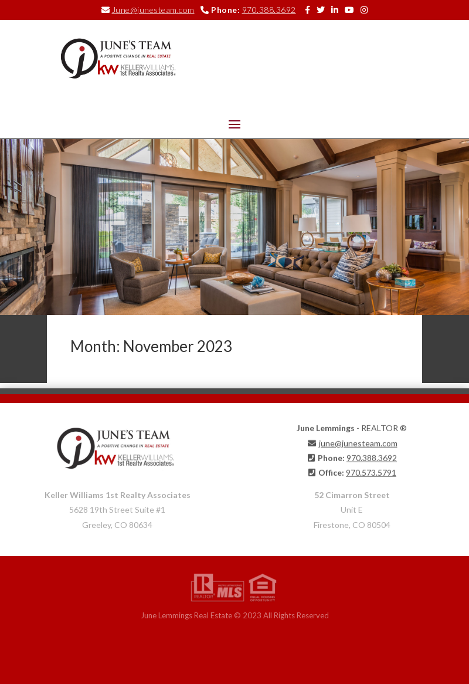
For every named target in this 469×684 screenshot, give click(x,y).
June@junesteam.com (153, 10)
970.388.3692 (269, 10)
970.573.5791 (371, 470)
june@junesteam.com (358, 440)
